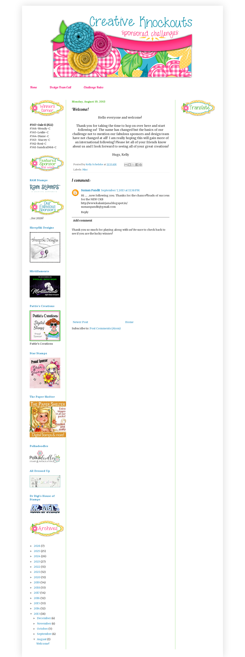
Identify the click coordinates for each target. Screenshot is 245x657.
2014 (37, 608)
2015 (37, 603)
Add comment (82, 220)
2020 (37, 577)
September (44, 634)
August (42, 639)
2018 (37, 587)
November (44, 623)
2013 (37, 613)
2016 (37, 598)
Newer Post (80, 322)
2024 (37, 556)
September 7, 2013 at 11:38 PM (120, 190)
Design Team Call (60, 87)
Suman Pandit (90, 190)
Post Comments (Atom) (105, 328)
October (42, 628)
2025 (37, 551)
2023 (37, 561)
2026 (37, 546)
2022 (37, 566)
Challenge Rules (93, 87)
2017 (37, 592)
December (44, 618)
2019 (37, 582)
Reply (84, 212)
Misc (85, 169)
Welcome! (42, 643)
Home (33, 87)
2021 (37, 572)
